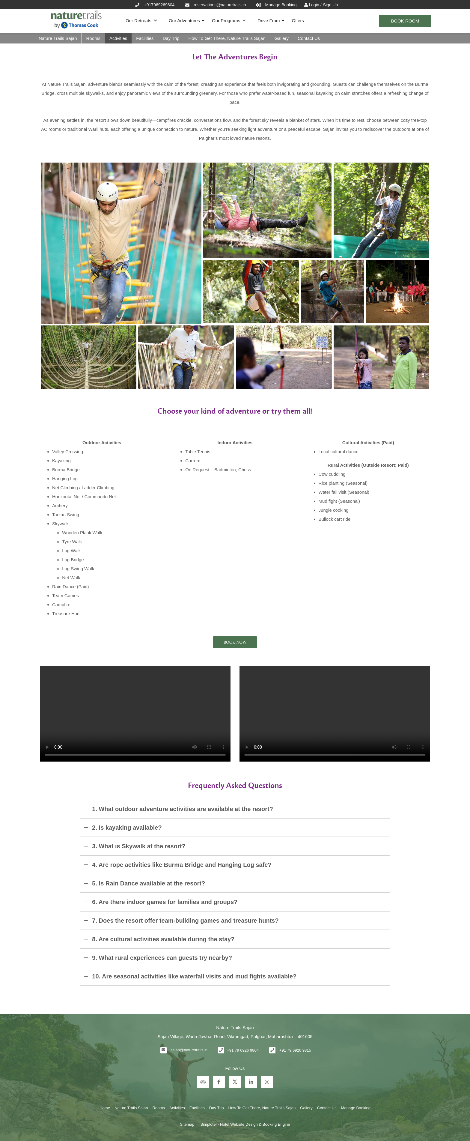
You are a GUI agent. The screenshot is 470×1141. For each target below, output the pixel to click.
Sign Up (330, 4)
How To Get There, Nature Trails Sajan (226, 38)
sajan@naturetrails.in (189, 1050)
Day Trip (171, 38)
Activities (118, 38)
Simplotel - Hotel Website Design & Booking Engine (245, 1124)
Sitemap (187, 1124)
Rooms (93, 38)
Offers (298, 20)
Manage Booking (355, 1108)
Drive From (268, 20)
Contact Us (309, 38)
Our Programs (228, 21)
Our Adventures (184, 20)
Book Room (405, 20)
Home (105, 1108)
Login (314, 4)
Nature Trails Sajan (58, 38)
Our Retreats (141, 21)
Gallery (282, 38)
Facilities (144, 38)
